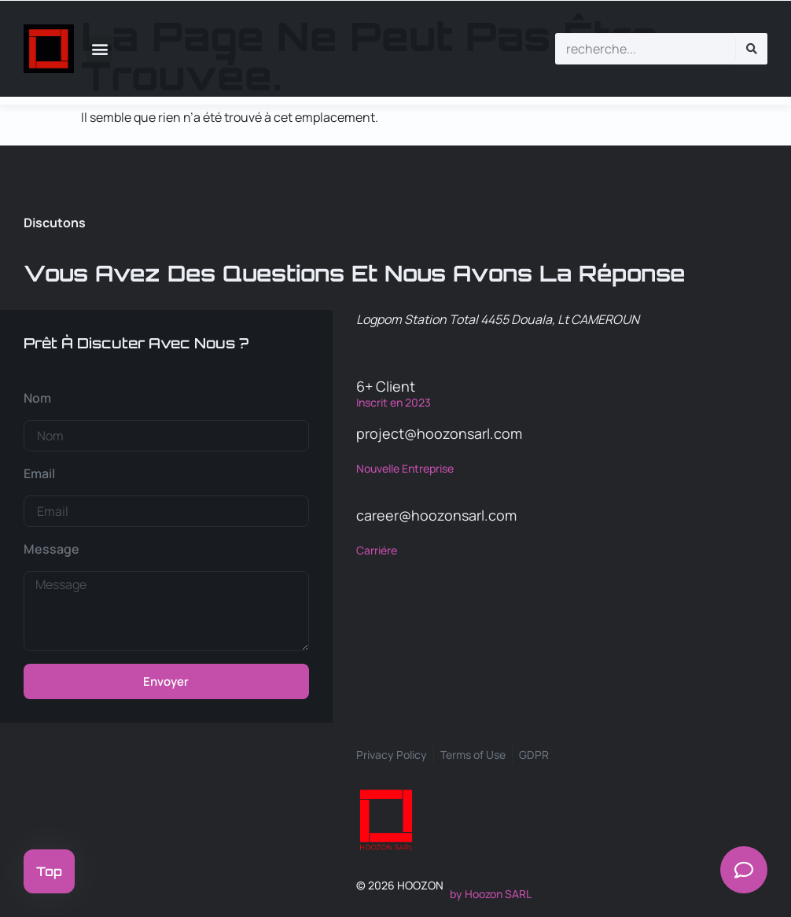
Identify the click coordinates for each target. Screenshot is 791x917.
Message (51, 549)
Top (49, 871)
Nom (37, 398)
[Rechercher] (751, 48)
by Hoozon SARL (491, 893)
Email (39, 473)
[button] (99, 48)
